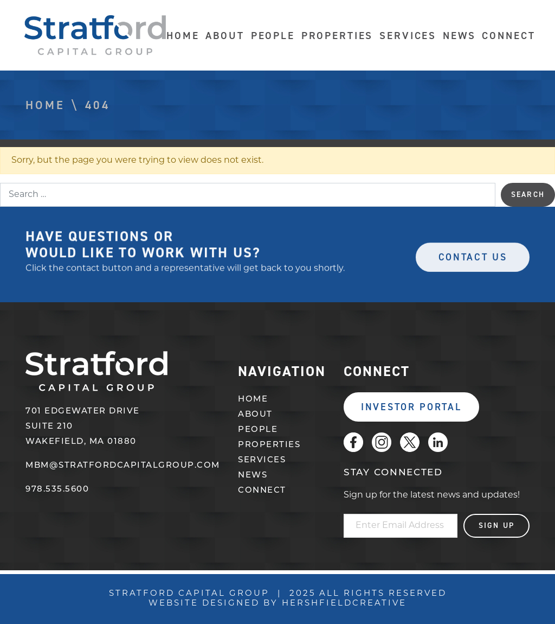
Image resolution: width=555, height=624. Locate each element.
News (459, 35)
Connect (508, 35)
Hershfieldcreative (344, 604)
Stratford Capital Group (95, 35)
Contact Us (472, 259)
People (273, 35)
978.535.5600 (57, 490)
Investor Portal (411, 406)
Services (407, 35)
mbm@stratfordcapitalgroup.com (122, 466)
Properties (337, 35)
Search (528, 194)
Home (182, 35)
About (224, 35)
